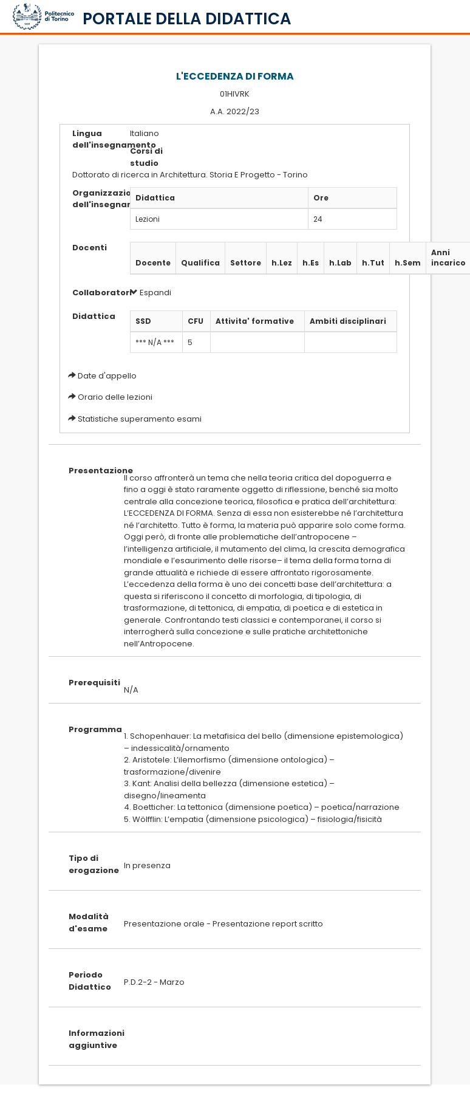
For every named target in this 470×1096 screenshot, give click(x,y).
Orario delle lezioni (115, 397)
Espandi (150, 292)
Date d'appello (107, 376)
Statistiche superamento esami (140, 419)
